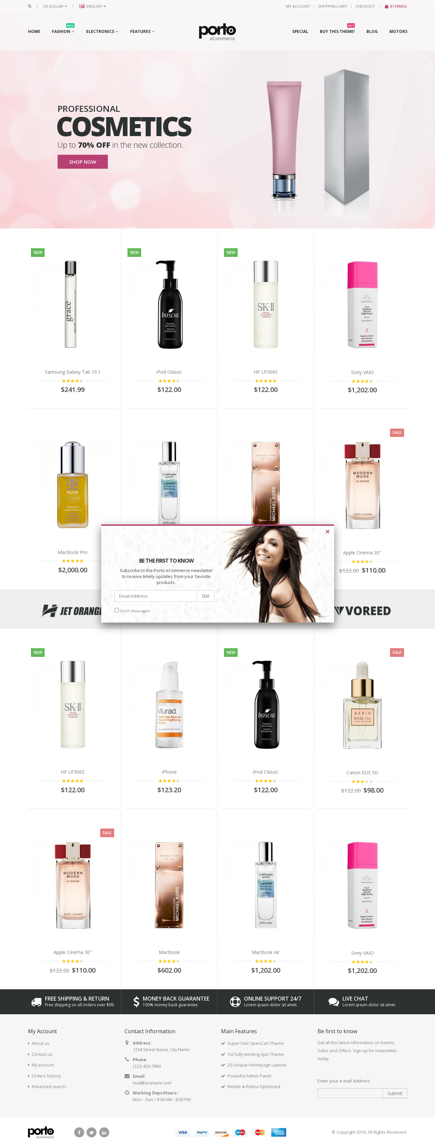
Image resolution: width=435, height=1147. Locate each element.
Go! (205, 596)
